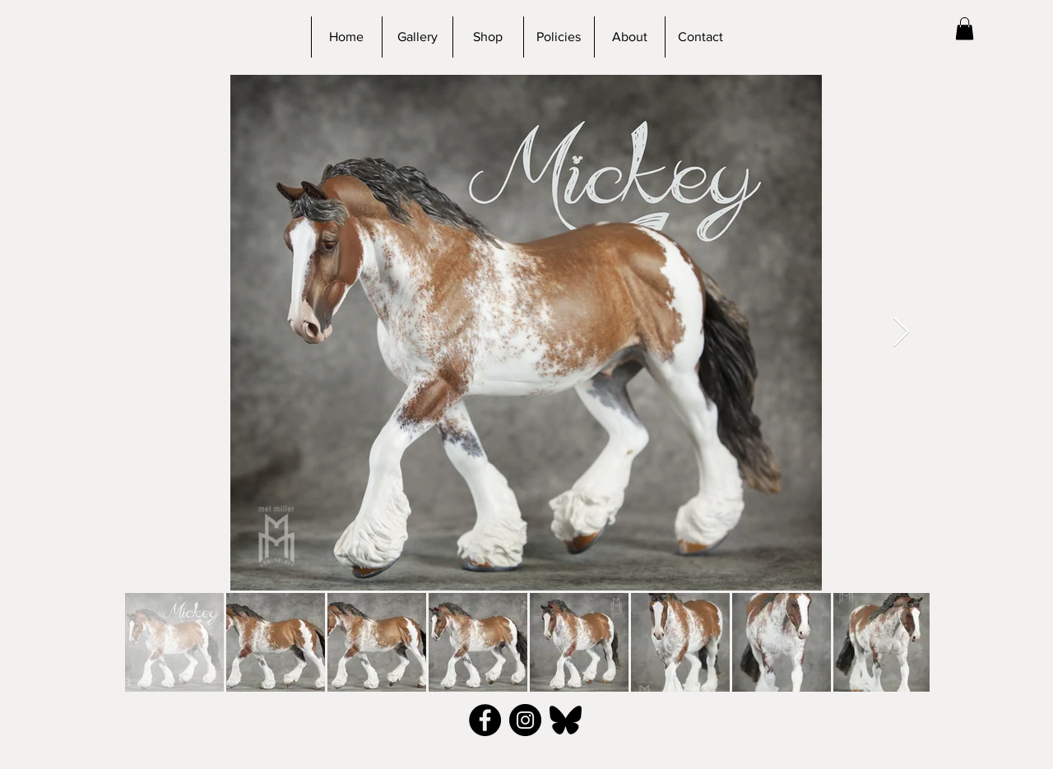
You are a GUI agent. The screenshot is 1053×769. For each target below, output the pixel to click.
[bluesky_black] (566, 720)
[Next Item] (901, 333)
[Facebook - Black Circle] (485, 720)
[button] (964, 28)
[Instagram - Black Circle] (525, 720)
